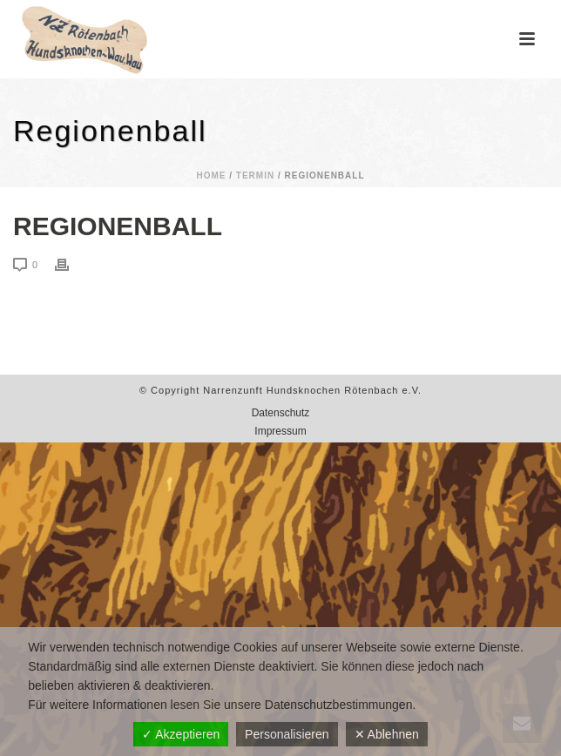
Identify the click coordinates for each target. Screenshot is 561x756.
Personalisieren (287, 734)
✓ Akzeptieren (181, 734)
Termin (255, 175)
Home (211, 175)
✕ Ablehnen (387, 734)
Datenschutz (281, 413)
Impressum (280, 431)
